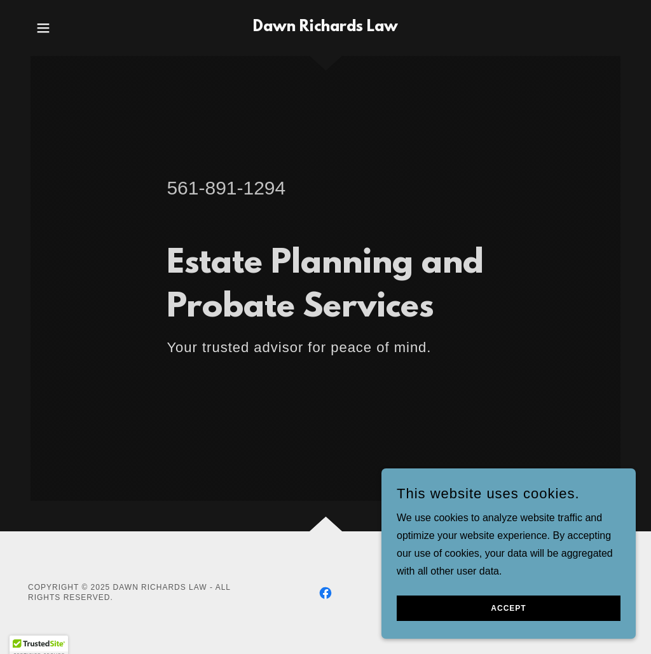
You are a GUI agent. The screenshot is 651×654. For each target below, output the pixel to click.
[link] (325, 27)
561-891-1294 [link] (226, 187)
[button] (43, 28)
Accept (508, 634)
